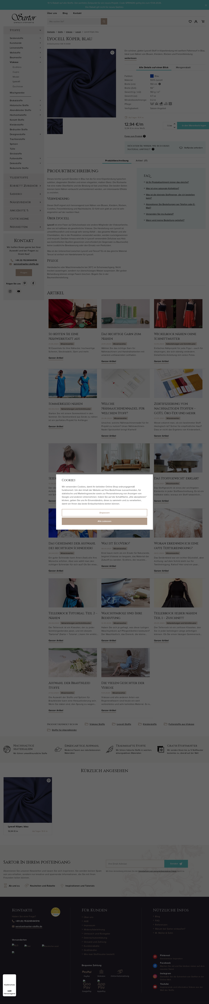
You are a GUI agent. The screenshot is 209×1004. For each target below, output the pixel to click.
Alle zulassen (104, 521)
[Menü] (14, 976)
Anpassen (104, 512)
